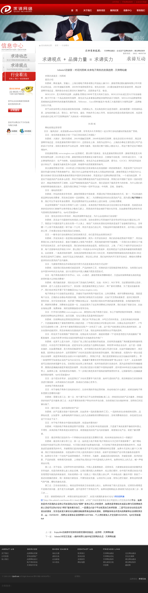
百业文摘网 (129, 556)
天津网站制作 (108, 559)
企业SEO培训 (141, 2)
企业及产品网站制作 (125, 51)
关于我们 (5, 553)
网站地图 (81, 562)
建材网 (128, 565)
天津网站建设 (109, 51)
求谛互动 (142, 579)
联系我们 (81, 553)
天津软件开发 (32, 565)
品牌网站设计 (32, 559)
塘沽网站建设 (130, 559)
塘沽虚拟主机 (108, 562)
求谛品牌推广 (32, 556)
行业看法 (65, 45)
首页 (56, 45)
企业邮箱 (55, 559)
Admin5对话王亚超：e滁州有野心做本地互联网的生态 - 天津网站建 (85, 536)
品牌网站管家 (32, 553)
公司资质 (5, 556)
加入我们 (5, 559)
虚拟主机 (55, 556)
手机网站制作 (127, 2)
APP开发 (115, 2)
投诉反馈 (81, 556)
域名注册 (55, 553)
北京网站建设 (130, 553)
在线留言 (81, 559)
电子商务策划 (32, 562)
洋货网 (105, 565)
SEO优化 (55, 562)
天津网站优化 (108, 556)
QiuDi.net (15, 576)
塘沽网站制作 (139, 51)
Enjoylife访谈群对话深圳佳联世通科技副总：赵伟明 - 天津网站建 (84, 532)
